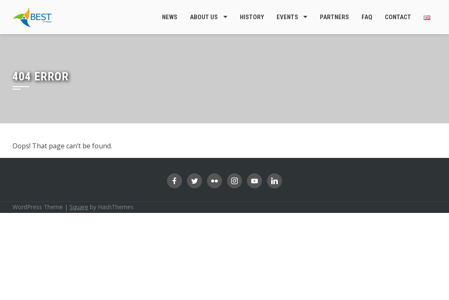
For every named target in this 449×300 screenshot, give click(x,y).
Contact (398, 17)
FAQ (367, 17)
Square (79, 207)
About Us (204, 17)
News (169, 17)
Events (287, 17)
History (252, 17)
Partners (334, 17)
